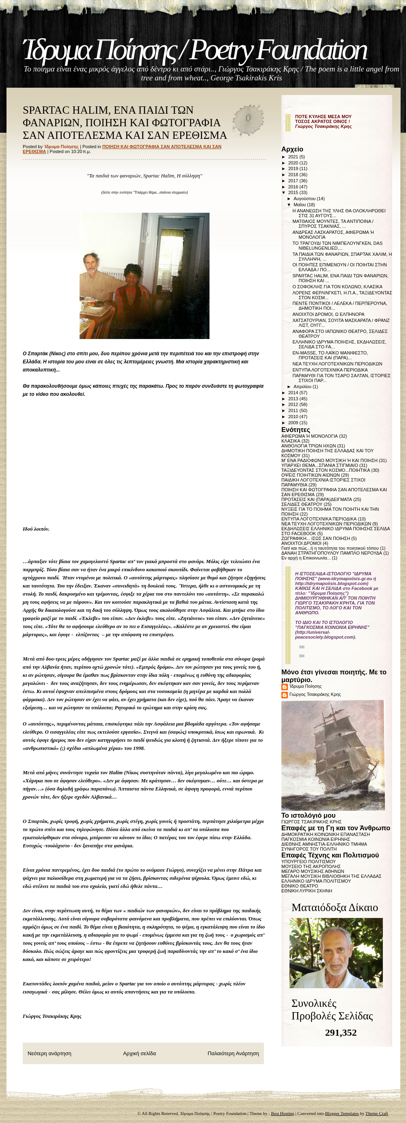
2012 (294, 404)
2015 (294, 192)
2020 (294, 162)
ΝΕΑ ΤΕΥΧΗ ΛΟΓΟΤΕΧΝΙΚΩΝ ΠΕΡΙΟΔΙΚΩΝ (337, 363)
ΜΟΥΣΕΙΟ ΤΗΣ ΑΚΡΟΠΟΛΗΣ (311, 866)
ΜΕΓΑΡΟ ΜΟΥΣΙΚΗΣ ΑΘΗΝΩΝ (312, 871)
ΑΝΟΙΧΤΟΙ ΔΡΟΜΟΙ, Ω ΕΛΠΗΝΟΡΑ (328, 314)
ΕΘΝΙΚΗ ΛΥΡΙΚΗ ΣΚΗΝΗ (306, 890)
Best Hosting (282, 1113)
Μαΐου (300, 204)
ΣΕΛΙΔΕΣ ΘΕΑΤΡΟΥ (301, 504)
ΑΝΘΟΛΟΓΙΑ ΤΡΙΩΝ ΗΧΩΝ (308, 445)
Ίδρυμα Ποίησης (305, 686)
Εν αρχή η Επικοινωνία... (306, 557)
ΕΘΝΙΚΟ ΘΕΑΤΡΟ (299, 885)
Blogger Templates (342, 1113)
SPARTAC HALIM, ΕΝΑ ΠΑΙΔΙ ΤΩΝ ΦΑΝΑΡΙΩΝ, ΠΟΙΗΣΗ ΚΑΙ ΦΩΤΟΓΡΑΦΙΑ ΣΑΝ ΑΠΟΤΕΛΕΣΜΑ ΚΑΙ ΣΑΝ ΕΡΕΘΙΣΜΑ (125, 122)
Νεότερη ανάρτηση (49, 1053)
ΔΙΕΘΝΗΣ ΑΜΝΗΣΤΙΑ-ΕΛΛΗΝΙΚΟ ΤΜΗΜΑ (324, 844)
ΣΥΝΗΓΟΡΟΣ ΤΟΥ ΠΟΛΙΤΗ (309, 849)
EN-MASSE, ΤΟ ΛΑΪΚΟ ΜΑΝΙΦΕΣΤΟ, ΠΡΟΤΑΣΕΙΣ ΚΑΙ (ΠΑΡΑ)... (330, 355)
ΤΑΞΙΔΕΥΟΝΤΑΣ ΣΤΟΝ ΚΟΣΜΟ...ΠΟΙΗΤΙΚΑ (325, 470)
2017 (294, 180)
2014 (294, 392)
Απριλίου (303, 386)
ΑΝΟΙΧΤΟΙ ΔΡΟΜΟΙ (301, 543)
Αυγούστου (305, 198)
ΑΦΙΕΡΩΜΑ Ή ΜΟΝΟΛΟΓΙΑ (309, 436)
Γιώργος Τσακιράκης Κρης (315, 694)
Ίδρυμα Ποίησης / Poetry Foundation (194, 49)
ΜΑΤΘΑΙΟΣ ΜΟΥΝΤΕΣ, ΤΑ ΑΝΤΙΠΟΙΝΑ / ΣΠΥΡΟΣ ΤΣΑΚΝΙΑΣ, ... (332, 224)
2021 (294, 156)
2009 (294, 422)
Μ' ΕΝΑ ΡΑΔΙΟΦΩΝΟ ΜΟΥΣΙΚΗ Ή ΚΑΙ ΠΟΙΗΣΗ (329, 460)
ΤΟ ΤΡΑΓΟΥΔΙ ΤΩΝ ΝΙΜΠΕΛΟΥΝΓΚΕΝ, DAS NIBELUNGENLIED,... (337, 246)
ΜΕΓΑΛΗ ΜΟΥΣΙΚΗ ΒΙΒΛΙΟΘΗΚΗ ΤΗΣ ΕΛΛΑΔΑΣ (331, 876)
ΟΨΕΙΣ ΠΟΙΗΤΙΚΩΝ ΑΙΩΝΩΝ (310, 475)
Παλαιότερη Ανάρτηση (233, 1053)
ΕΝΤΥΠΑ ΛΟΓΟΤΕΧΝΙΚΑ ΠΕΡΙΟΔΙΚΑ (329, 369)
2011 (294, 410)
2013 (294, 398)
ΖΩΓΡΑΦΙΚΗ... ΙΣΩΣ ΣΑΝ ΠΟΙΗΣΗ (315, 538)
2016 (294, 186)
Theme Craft (376, 1113)
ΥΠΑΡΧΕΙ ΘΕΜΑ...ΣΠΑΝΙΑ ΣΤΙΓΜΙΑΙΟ (319, 465)
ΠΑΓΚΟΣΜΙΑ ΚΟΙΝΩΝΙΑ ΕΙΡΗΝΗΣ (315, 839)
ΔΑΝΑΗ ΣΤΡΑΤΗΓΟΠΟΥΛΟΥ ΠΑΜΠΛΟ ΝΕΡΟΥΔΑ (331, 553)
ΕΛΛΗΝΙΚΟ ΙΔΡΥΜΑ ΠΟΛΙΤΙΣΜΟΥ (316, 881)
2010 (294, 416)
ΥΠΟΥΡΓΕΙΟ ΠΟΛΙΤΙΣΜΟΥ (308, 861)
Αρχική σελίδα (139, 1053)
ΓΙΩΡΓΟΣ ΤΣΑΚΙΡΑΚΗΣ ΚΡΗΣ (311, 821)
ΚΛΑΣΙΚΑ (290, 440)
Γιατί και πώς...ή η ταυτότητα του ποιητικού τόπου (330, 548)
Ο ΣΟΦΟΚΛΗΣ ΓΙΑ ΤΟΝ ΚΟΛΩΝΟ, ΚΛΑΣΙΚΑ (337, 286)
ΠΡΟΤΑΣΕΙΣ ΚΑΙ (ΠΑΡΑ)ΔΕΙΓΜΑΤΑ (316, 499)
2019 (294, 168)
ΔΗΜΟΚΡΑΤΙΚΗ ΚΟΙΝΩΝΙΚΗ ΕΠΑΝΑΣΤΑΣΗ (325, 834)
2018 (294, 174)
